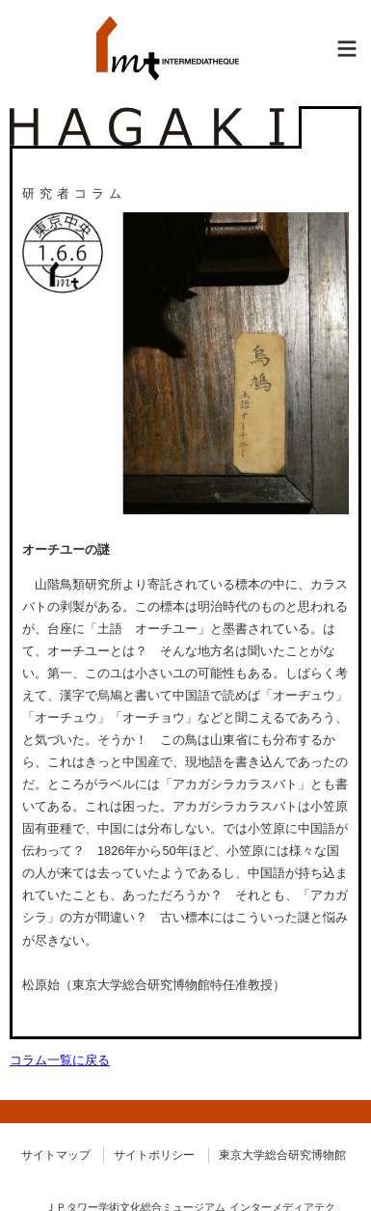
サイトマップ (56, 1155)
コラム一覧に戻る (60, 1060)
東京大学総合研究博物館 (282, 1155)
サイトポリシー (154, 1155)
